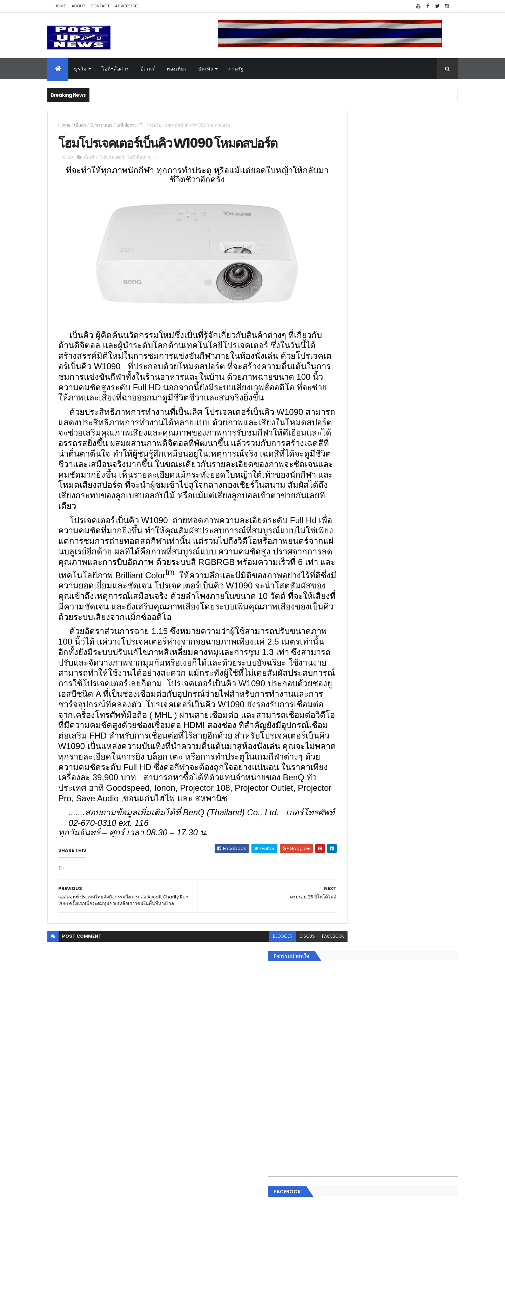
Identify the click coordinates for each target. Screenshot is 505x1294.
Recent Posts (362, 1153)
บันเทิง (205, 68)
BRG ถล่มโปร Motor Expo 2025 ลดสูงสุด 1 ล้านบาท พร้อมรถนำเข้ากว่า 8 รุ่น (406, 750)
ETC (339, 1188)
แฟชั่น (337, 1110)
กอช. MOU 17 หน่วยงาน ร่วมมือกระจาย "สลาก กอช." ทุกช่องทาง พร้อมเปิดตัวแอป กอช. (408, 722)
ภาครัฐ (236, 68)
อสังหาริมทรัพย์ (346, 1052)
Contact (100, 6)
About (78, 6)
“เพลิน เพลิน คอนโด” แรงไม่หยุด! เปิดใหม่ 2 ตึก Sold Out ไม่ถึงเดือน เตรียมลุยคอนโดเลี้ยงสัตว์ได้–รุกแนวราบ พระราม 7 (409, 696)
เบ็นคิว (80, 125)
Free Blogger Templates (130, 1284)
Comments (426, 1153)
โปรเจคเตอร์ (101, 125)
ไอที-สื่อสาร (115, 68)
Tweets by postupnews (358, 659)
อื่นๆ (334, 1127)
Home (60, 6)
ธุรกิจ (80, 68)
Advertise (126, 6)
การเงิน (338, 1085)
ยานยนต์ (339, 1060)
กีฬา (334, 1093)
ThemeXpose (86, 1284)
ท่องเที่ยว (177, 68)
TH (143, 125)
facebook (302, 1016)
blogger (252, 1016)
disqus (276, 1016)
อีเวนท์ (148, 68)
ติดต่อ (336, 1135)
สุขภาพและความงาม (353, 1102)
